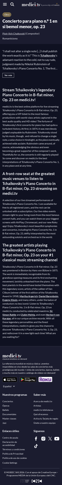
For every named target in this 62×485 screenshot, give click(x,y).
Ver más (8, 75)
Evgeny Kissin (9, 299)
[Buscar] (12, 4)
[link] (9, 379)
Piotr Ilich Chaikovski (13, 33)
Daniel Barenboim (48, 296)
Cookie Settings (9, 462)
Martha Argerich (29, 296)
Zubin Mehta (28, 314)
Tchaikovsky (47, 55)
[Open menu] (4, 4)
